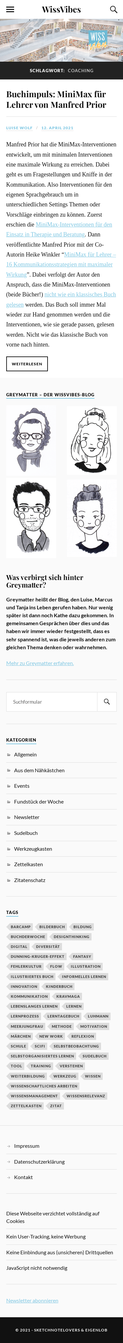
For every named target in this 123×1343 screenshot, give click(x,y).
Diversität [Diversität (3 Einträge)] (48, 946)
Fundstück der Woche (39, 801)
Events (22, 785)
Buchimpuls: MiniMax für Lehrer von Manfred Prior (56, 99)
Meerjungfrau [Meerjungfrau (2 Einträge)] (27, 1026)
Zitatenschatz (29, 880)
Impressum (26, 1146)
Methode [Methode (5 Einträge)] (62, 1026)
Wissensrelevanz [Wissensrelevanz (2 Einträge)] (86, 1096)
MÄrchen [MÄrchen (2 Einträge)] (21, 1036)
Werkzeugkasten (33, 848)
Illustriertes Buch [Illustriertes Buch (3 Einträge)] (32, 976)
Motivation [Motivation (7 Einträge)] (93, 1026)
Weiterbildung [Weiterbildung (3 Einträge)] (28, 1076)
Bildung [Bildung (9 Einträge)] (82, 927)
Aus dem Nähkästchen (39, 770)
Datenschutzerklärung (39, 1161)
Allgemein (25, 754)
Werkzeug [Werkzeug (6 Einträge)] (64, 1076)
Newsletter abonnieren (32, 1300)
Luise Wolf (19, 127)
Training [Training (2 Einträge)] (41, 1066)
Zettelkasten (28, 864)
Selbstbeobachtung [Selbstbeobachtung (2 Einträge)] (76, 1046)
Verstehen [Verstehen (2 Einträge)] (71, 1066)
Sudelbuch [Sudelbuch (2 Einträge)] (95, 1056)
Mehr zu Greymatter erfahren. (40, 663)
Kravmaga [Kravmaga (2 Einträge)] (68, 996)
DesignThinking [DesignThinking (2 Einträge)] (72, 936)
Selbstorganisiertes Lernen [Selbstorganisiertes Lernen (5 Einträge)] (42, 1056)
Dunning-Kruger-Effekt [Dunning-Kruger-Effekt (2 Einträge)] (38, 956)
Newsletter (26, 817)
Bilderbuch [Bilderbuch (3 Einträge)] (52, 927)
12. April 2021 (57, 127)
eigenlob (96, 1330)
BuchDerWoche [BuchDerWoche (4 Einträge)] (28, 936)
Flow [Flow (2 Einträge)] (56, 966)
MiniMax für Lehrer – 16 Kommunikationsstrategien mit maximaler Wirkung (61, 264)
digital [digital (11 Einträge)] (19, 946)
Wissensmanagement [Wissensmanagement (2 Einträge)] (34, 1096)
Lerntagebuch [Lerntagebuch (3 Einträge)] (63, 1016)
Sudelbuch (26, 833)
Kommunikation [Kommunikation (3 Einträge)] (29, 996)
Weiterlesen (27, 363)
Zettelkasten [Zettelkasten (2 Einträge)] (26, 1106)
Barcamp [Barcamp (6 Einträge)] (21, 927)
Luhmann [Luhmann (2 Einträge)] (98, 1016)
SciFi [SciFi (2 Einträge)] (40, 1046)
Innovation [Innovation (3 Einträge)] (24, 986)
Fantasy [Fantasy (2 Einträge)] (82, 956)
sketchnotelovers (57, 1330)
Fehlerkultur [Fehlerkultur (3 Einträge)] (26, 966)
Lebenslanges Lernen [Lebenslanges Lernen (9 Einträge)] (34, 1006)
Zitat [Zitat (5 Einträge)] (56, 1106)
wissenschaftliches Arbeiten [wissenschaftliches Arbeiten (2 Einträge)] (44, 1086)
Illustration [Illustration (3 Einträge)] (86, 966)
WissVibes (61, 9)
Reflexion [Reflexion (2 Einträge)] (83, 1036)
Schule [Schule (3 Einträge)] (18, 1046)
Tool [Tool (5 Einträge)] (16, 1066)
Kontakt (23, 1177)
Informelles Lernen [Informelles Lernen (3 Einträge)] (84, 976)
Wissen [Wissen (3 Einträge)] (93, 1076)
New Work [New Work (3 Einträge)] (51, 1036)
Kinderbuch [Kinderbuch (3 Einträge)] (59, 986)
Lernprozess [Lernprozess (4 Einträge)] (25, 1016)
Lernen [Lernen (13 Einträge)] (74, 1006)
